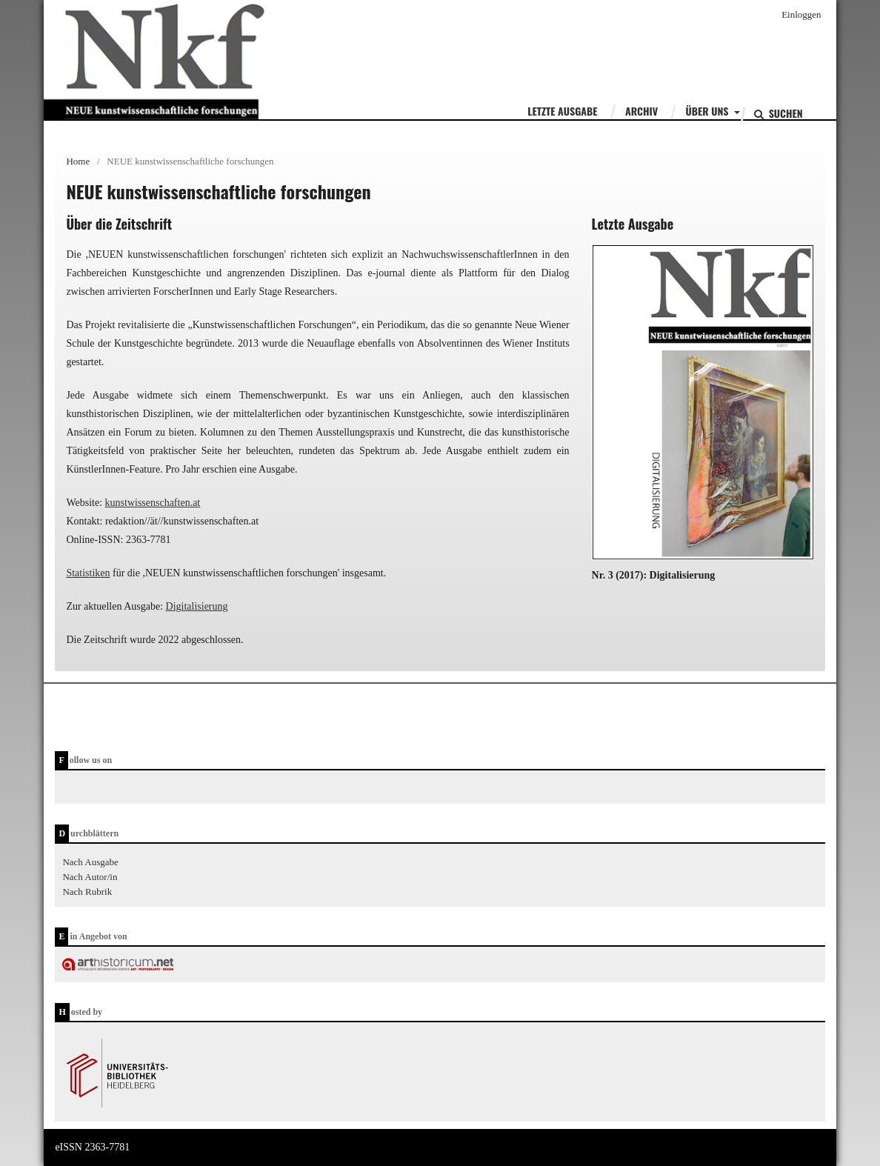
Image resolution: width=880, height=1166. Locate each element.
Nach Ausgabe (90, 861)
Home (78, 161)
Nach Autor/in (89, 876)
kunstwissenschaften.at (153, 502)
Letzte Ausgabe (562, 111)
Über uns (709, 111)
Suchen (784, 113)
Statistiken (88, 573)
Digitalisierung (197, 606)
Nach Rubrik (87, 891)
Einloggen (801, 14)
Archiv (641, 111)
